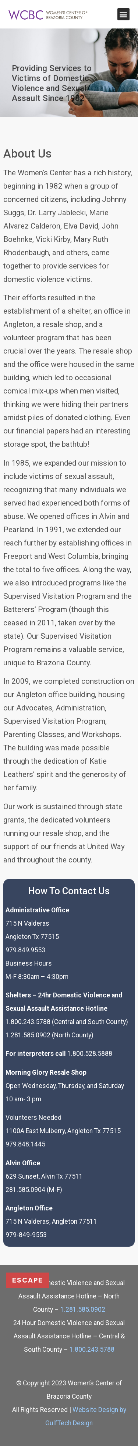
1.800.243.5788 (91, 1349)
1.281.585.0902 (82, 1309)
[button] (123, 14)
